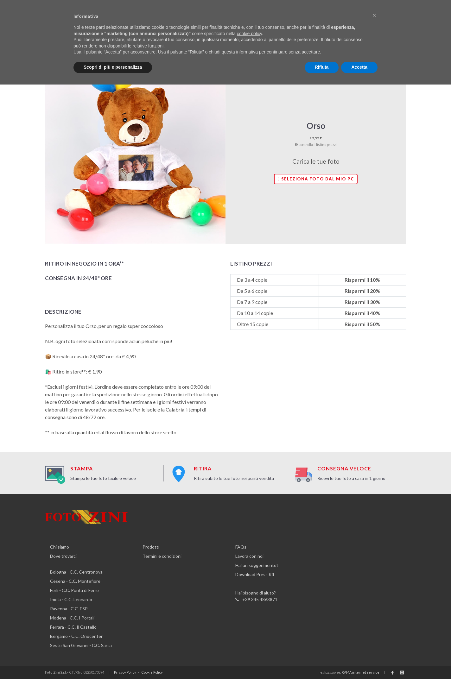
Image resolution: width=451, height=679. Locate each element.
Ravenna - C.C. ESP (69, 608)
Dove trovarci (63, 556)
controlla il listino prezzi (316, 144)
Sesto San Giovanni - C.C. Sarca (81, 645)
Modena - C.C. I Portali (72, 617)
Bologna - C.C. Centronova (76, 572)
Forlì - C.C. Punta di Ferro (74, 590)
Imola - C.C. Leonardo (71, 599)
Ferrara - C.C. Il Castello (73, 627)
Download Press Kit (255, 574)
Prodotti (151, 547)
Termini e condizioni (162, 556)
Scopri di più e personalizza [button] (113, 67)
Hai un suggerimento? (256, 565)
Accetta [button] (359, 67)
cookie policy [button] (249, 33)
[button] (374, 15)
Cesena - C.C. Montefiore (75, 581)
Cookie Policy (152, 672)
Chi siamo (59, 547)
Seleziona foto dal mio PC (316, 178)
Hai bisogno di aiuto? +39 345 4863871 (256, 596)
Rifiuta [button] (322, 67)
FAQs (240, 547)
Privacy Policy (125, 672)
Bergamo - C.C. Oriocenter (76, 636)
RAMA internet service (360, 672)
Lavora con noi (249, 556)
